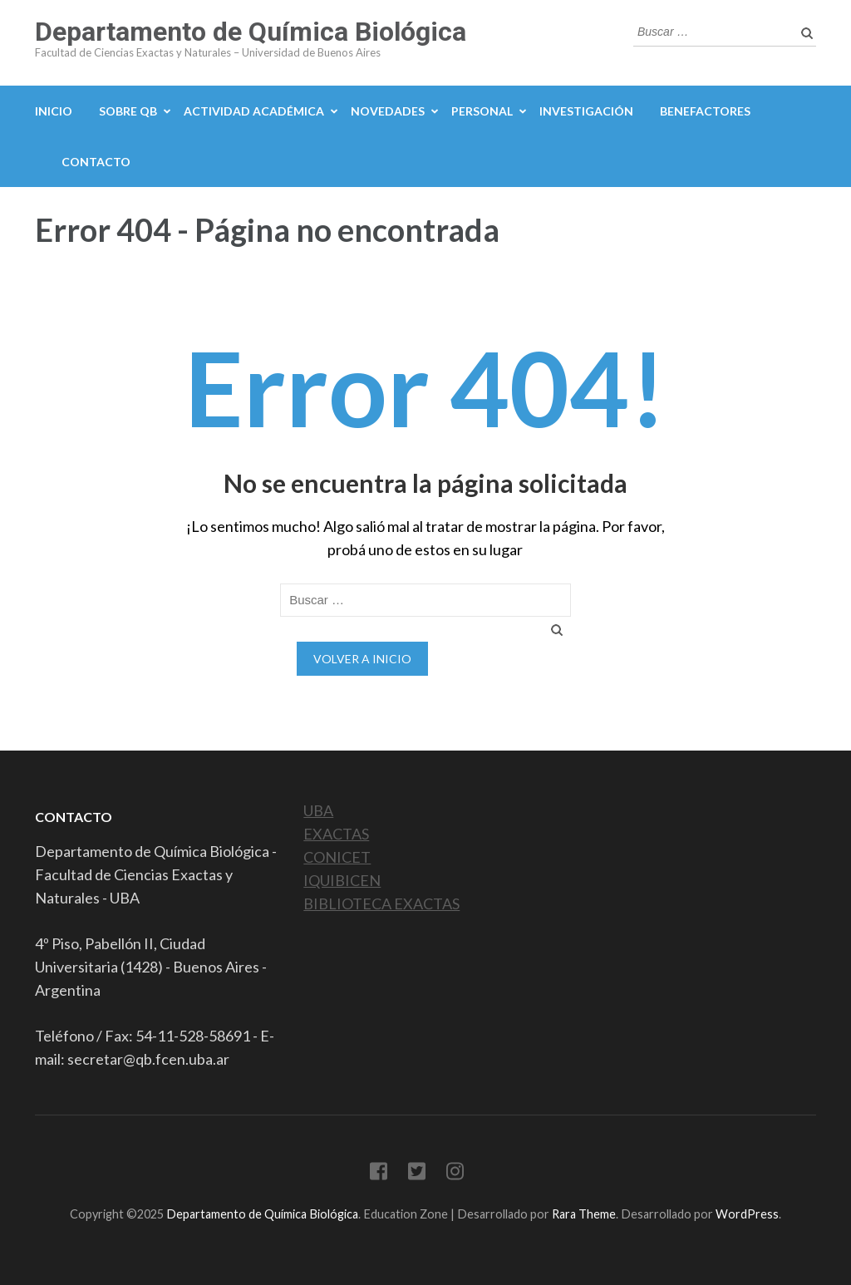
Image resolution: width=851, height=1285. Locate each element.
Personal (482, 111)
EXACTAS (336, 834)
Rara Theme (584, 1214)
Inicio (53, 111)
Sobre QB (128, 111)
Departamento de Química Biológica (250, 31)
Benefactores (705, 111)
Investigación (586, 111)
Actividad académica (254, 111)
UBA (318, 810)
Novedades (388, 111)
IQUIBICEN (342, 880)
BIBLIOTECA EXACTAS (381, 903)
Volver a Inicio (362, 659)
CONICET (337, 857)
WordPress (747, 1214)
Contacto (95, 162)
